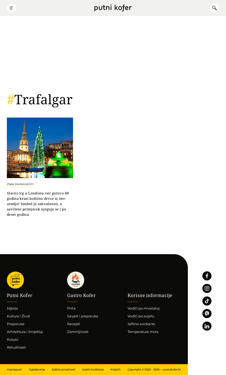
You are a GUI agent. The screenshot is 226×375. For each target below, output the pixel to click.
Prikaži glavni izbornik (11, 8)
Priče (71, 308)
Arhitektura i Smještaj (25, 332)
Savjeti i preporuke (82, 316)
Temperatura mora (143, 332)
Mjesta (12, 308)
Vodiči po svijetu (141, 316)
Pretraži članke (214, 8)
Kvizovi (12, 340)
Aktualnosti (16, 347)
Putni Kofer (113, 8)
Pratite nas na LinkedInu (207, 326)
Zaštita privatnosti (63, 369)
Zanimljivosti (77, 332)
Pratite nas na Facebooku (207, 275)
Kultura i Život (18, 316)
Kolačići (115, 369)
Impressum (14, 369)
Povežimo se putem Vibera (207, 313)
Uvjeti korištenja (93, 369)
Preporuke (15, 324)
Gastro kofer (75, 280)
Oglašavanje (37, 369)
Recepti (73, 324)
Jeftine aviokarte (141, 324)
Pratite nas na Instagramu (207, 288)
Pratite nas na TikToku (207, 301)
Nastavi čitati (40, 167)
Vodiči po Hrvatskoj (144, 308)
